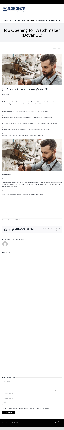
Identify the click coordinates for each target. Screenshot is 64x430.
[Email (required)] (29, 398)
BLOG (14, 2)
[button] (59, 20)
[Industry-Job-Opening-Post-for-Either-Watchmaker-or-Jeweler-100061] (32, 69)
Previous (53, 48)
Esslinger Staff (7, 219)
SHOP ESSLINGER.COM (7, 2)
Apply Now (5, 213)
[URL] (29, 403)
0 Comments (22, 219)
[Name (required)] (29, 393)
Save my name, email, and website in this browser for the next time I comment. (26, 408)
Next (59, 48)
